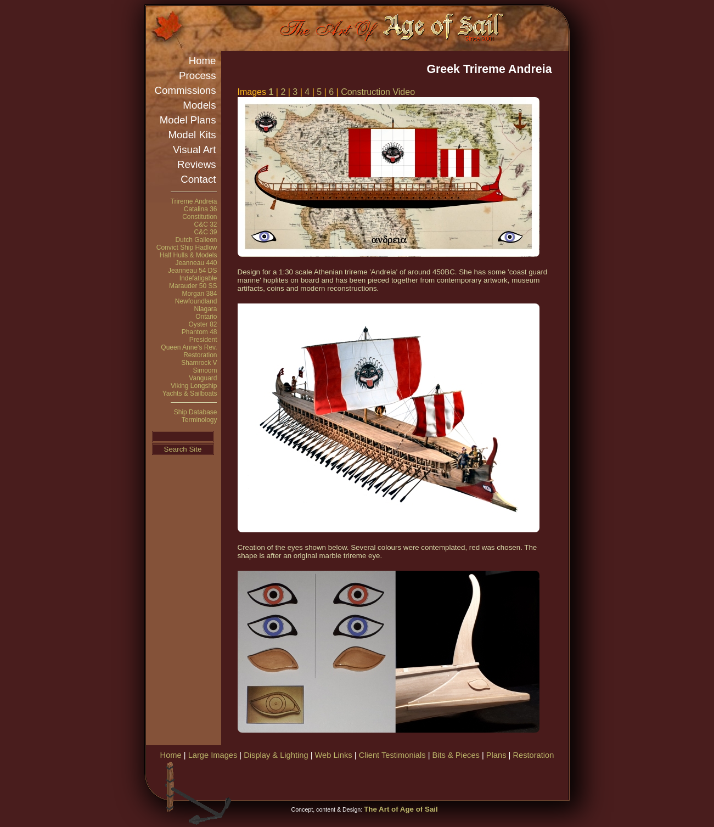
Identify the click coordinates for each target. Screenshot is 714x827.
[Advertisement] (439, 778)
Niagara (205, 309)
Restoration (200, 355)
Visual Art (194, 149)
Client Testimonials (392, 755)
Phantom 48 (199, 332)
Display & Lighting (276, 755)
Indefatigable (198, 278)
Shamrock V (199, 363)
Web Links (333, 755)
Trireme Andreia (194, 201)
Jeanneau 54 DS (192, 270)
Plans (496, 755)
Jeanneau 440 (196, 263)
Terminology (199, 420)
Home (202, 60)
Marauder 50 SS (193, 286)
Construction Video (378, 92)
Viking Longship (194, 386)
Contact (198, 179)
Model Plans (188, 120)
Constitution (199, 217)
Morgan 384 (199, 293)
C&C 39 (205, 232)
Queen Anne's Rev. (189, 347)
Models (199, 105)
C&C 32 (205, 224)
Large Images (213, 755)
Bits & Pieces (456, 755)
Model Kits (192, 134)
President (203, 340)
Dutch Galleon (196, 240)
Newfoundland (196, 301)
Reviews (196, 164)
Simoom (205, 370)
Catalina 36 (200, 209)
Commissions (185, 90)
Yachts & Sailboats (189, 393)
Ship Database (195, 412)
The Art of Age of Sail (401, 809)
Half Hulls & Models (188, 255)
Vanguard (203, 378)
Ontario (206, 316)
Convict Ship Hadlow (186, 247)
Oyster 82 (202, 324)
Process (197, 75)
